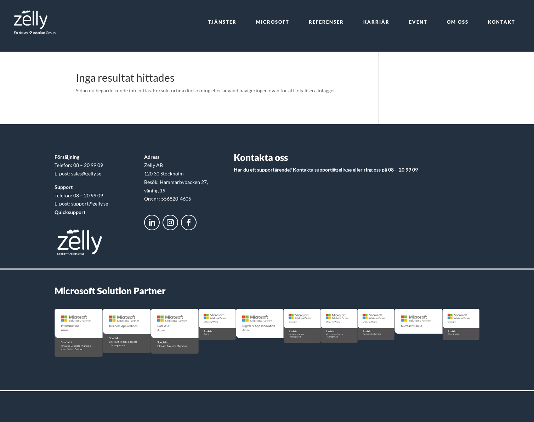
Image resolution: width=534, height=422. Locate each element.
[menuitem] (222, 22)
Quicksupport (70, 212)
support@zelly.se (333, 170)
